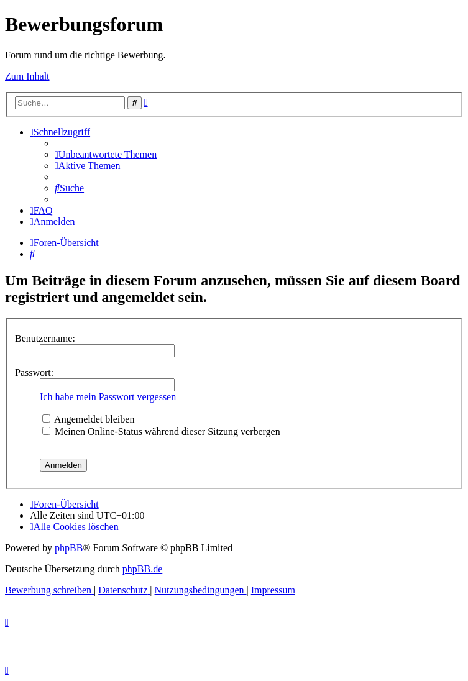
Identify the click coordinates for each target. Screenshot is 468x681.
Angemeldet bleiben (88, 419)
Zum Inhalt (27, 76)
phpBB (69, 547)
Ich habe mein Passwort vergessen (108, 396)
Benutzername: (45, 338)
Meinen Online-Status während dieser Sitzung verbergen (161, 431)
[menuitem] (106, 154)
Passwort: (34, 372)
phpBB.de (142, 569)
